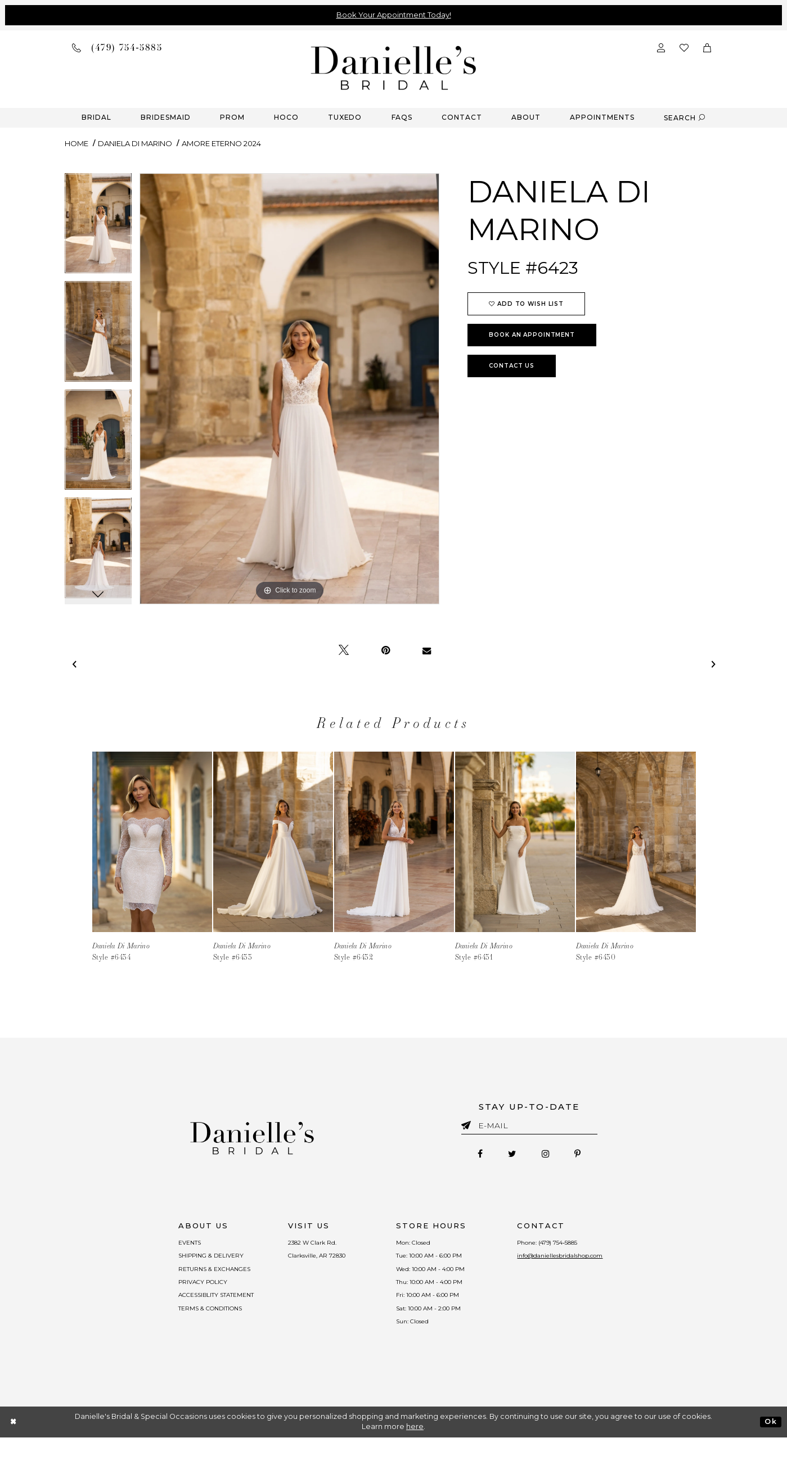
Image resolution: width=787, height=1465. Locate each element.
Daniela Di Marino (135, 143)
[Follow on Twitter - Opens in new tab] (507, 1155)
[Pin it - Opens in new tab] (385, 650)
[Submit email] (468, 1123)
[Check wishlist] (684, 47)
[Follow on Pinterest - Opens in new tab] (591, 1155)
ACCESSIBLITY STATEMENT (185, 1313)
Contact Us (511, 365)
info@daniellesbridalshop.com (589, 1262)
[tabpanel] (98, 227)
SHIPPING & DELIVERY (176, 1262)
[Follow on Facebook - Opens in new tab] (466, 1155)
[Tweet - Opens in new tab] (343, 650)
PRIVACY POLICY (167, 1296)
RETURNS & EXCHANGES (181, 1279)
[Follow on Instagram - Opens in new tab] (550, 1155)
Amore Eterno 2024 (221, 143)
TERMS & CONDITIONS (177, 1330)
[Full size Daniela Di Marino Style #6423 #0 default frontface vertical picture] (289, 389)
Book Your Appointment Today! (393, 14)
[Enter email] (529, 1127)
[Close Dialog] (14, 1449)
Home (76, 143)
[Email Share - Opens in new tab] (426, 650)
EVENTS (150, 1245)
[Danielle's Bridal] (393, 67)
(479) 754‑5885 (586, 1245)
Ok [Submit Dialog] (770, 1449)
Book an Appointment (532, 334)
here (415, 1454)
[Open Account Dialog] (661, 47)
